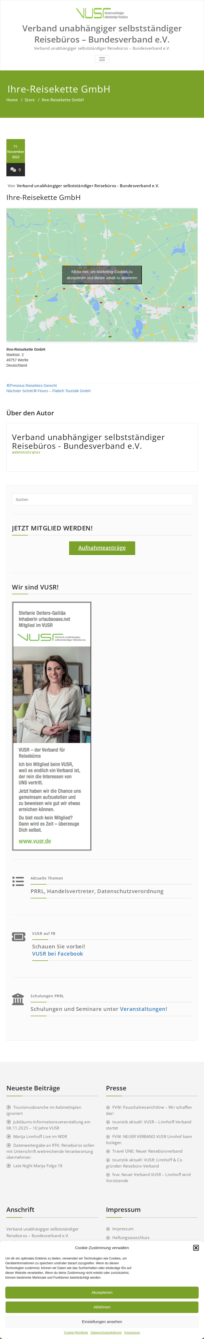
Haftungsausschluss (131, 1237)
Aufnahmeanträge (102, 547)
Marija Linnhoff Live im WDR (40, 1136)
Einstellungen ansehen (102, 1321)
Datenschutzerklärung (106, 1332)
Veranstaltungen (143, 1008)
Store (30, 99)
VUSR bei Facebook (57, 953)
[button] (196, 1247)
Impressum (132, 1332)
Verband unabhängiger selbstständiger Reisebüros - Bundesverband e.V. (88, 185)
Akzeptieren (101, 1292)
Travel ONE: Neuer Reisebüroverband (147, 1151)
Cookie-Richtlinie (76, 1332)
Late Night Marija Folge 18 (37, 1165)
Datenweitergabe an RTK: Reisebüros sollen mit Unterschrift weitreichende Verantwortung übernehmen (50, 1151)
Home (12, 99)
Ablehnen (102, 1307)
